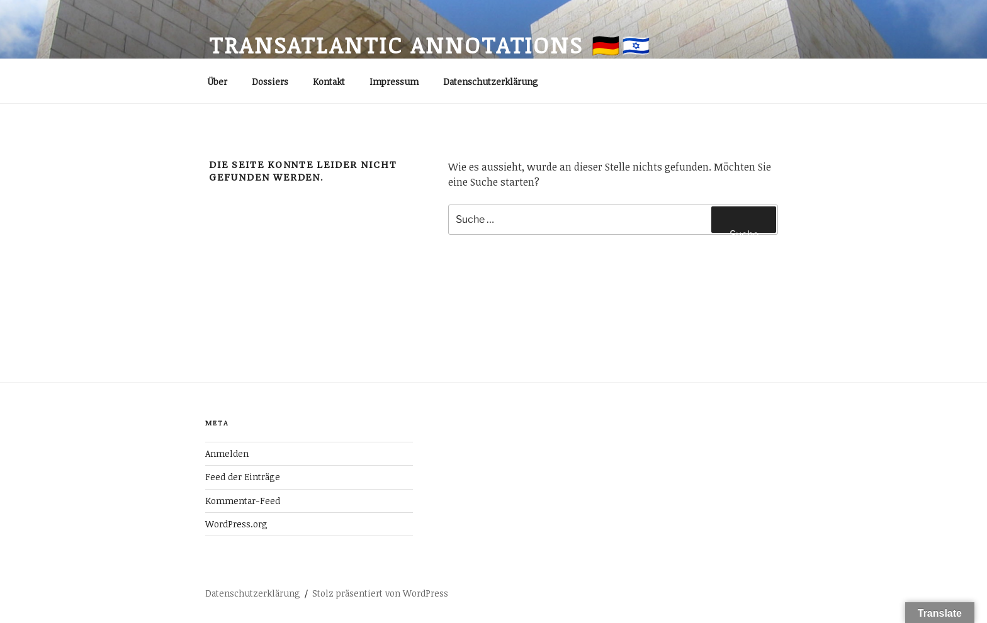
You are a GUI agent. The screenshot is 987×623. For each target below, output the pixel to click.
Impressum (394, 81)
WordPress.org (236, 524)
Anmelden (227, 453)
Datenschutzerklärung (490, 81)
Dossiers (270, 81)
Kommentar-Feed (242, 501)
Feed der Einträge (242, 477)
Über (217, 81)
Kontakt (329, 81)
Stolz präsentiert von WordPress (380, 593)
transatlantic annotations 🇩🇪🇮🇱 (430, 44)
